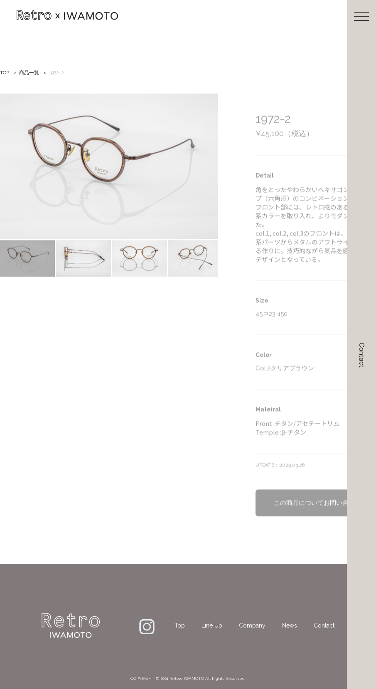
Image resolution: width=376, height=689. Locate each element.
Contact (362, 355)
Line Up (212, 625)
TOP (4, 73)
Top (179, 625)
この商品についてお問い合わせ (317, 513)
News (289, 625)
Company (252, 625)
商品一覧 (29, 73)
